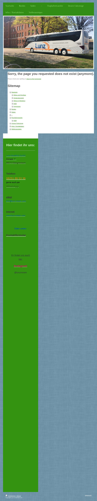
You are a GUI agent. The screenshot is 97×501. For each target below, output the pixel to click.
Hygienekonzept (19, 98)
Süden (13, 112)
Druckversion (11, 496)
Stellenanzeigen (16, 129)
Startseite (14, 92)
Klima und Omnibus (20, 95)
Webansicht (88, 495)
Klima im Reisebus (19, 101)
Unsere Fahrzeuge (17, 123)
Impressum (17, 106)
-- (11, 115)
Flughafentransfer (17, 117)
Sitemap (18, 496)
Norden (13, 109)
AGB (15, 103)
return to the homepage (33, 79)
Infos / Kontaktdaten (17, 126)
